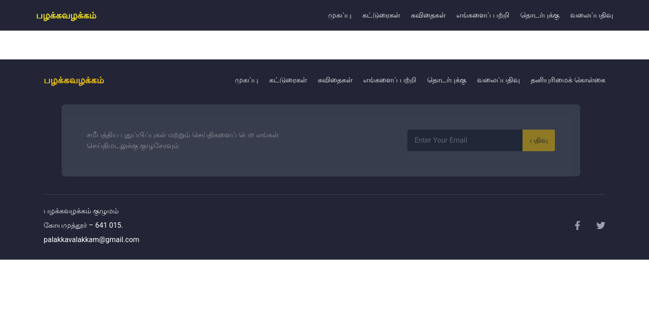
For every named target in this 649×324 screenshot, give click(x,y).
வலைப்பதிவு (591, 15)
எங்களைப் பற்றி (482, 15)
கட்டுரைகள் (381, 15)
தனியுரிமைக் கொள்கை (568, 80)
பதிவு (539, 140)
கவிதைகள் (428, 15)
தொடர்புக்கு (539, 15)
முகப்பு (340, 15)
